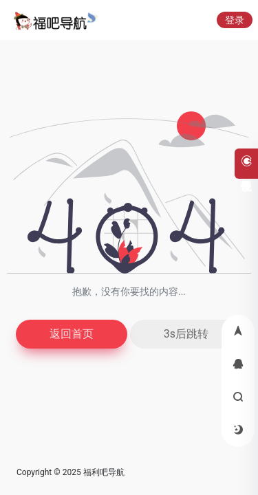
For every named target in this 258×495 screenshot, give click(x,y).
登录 (234, 19)
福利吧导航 (104, 472)
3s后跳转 (186, 333)
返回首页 (72, 333)
